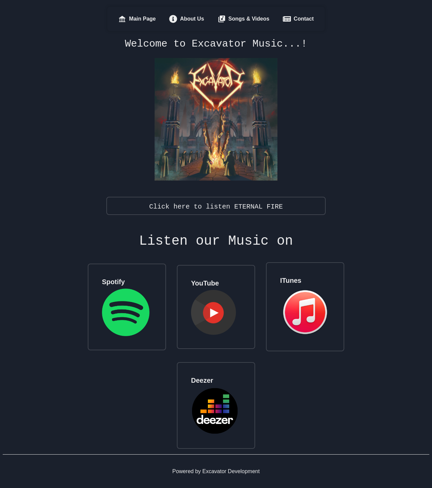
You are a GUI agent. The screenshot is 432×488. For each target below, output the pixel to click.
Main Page (137, 19)
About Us (186, 19)
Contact (298, 19)
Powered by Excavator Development (216, 471)
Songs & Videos (244, 19)
